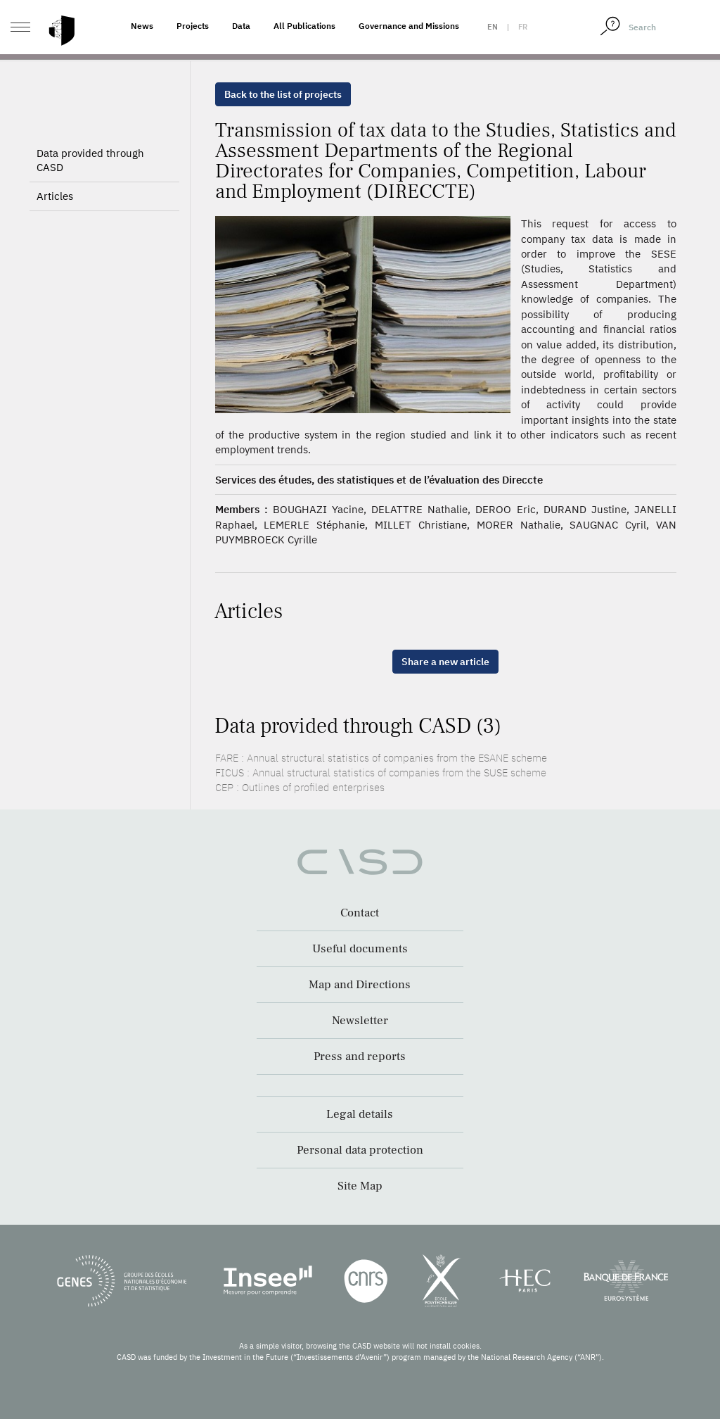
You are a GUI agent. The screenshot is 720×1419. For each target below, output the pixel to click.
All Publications (304, 25)
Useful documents (360, 949)
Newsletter (360, 1020)
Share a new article (445, 661)
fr (522, 27)
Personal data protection (360, 1150)
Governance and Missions (409, 25)
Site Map (360, 1186)
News (142, 25)
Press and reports (360, 1056)
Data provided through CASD (90, 184)
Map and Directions (360, 984)
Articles (55, 220)
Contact (359, 913)
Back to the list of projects (283, 94)
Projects (192, 25)
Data (241, 25)
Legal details (359, 1114)
